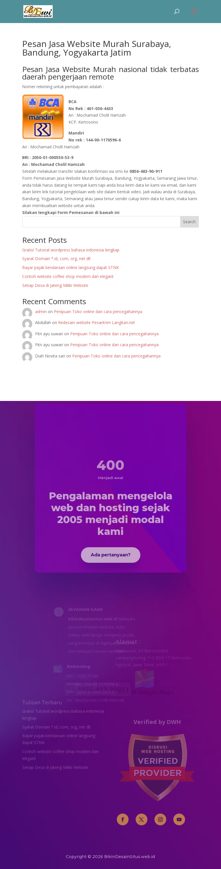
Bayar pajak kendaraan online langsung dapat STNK (70, 267)
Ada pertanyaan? (110, 539)
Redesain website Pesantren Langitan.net (96, 322)
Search (189, 221)
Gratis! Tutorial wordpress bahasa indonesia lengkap (70, 250)
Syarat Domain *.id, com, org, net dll (56, 258)
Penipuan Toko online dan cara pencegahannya (98, 311)
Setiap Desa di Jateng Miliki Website (55, 285)
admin (41, 311)
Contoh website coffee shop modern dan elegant (68, 276)
